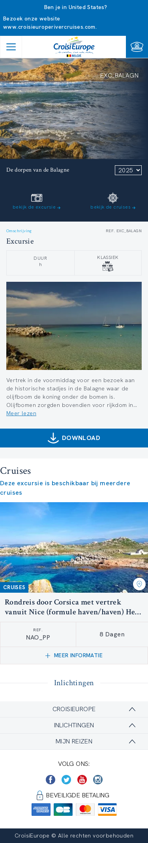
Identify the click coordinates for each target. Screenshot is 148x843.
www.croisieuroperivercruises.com (49, 26)
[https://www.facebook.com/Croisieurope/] (50, 779)
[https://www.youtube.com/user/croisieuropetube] (82, 779)
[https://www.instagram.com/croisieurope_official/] (98, 779)
